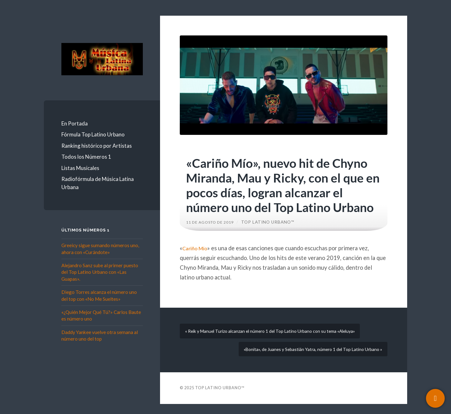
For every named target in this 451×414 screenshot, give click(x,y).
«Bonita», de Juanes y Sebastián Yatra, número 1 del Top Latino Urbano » (306, 357)
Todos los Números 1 (86, 156)
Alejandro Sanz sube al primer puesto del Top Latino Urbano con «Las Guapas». (99, 272)
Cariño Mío (196, 248)
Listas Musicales (80, 168)
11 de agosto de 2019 (213, 222)
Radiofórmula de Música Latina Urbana (97, 183)
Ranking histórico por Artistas (96, 145)
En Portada (74, 123)
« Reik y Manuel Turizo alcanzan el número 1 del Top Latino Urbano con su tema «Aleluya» (279, 334)
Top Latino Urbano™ (274, 222)
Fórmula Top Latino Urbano (93, 134)
